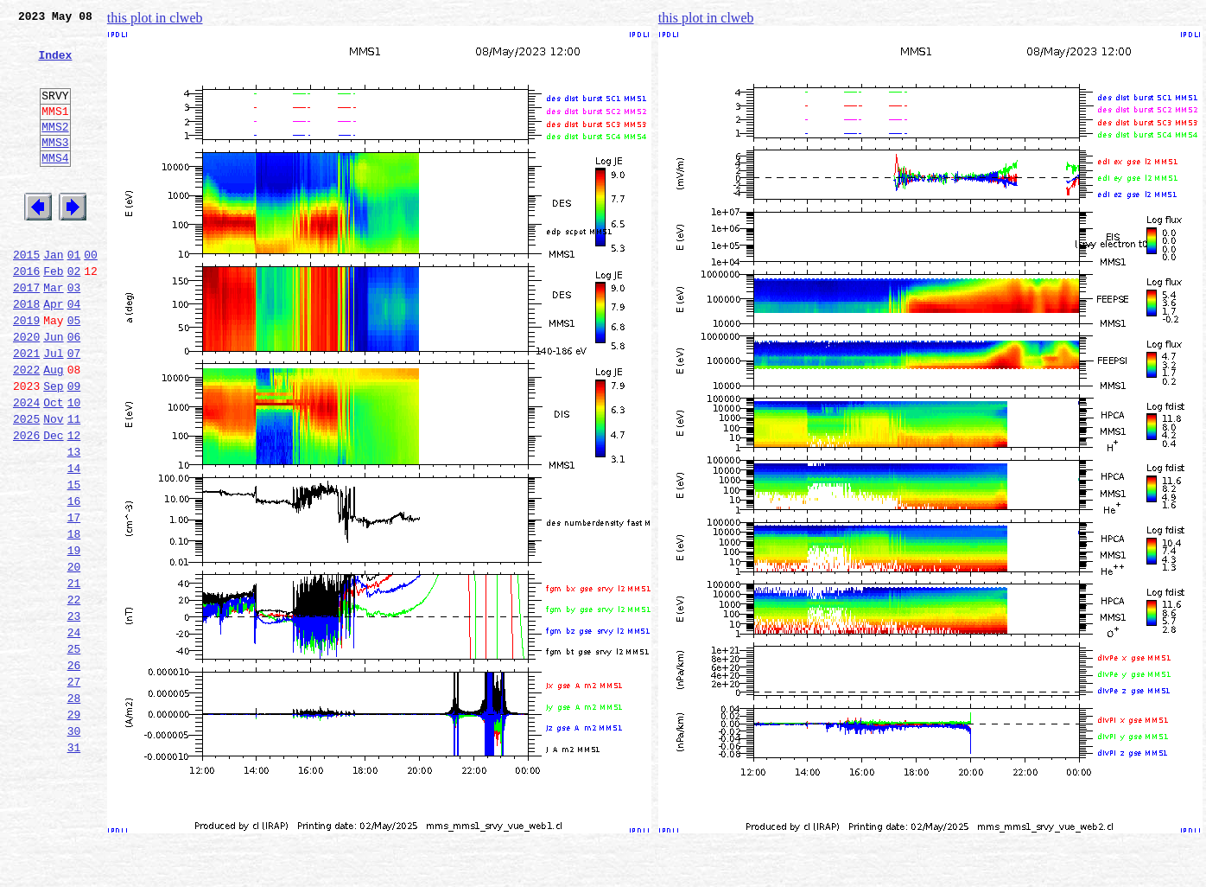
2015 (26, 295)
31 (74, 866)
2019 (26, 372)
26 (74, 771)
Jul (53, 410)
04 (74, 353)
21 (74, 676)
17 (74, 600)
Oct (53, 467)
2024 (26, 467)
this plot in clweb (155, 17)
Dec (53, 505)
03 (74, 333)
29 (74, 828)
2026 (26, 505)
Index (55, 65)
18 (74, 619)
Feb (53, 314)
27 (74, 790)
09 (74, 448)
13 (74, 524)
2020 (26, 391)
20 (74, 657)
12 (74, 505)
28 (74, 809)
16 (74, 581)
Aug (53, 429)
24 (74, 733)
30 (74, 847)
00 (91, 295)
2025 (26, 486)
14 (74, 543)
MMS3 (54, 167)
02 (74, 314)
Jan (53, 295)
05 (74, 372)
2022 (26, 429)
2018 (26, 353)
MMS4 (54, 186)
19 (74, 638)
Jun (53, 391)
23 (74, 714)
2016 (26, 314)
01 (74, 295)
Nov (53, 486)
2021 (26, 410)
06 (74, 391)
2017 (26, 333)
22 (74, 695)
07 (74, 410)
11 (74, 486)
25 (74, 752)
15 (74, 562)
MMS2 (54, 149)
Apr (53, 353)
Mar (53, 333)
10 (74, 467)
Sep (53, 448)
